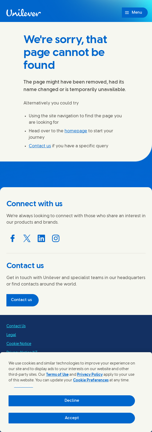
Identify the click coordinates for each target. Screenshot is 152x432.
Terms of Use (57, 375)
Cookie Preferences (91, 380)
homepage (76, 131)
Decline (72, 401)
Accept (72, 418)
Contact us (40, 146)
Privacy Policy (90, 375)
